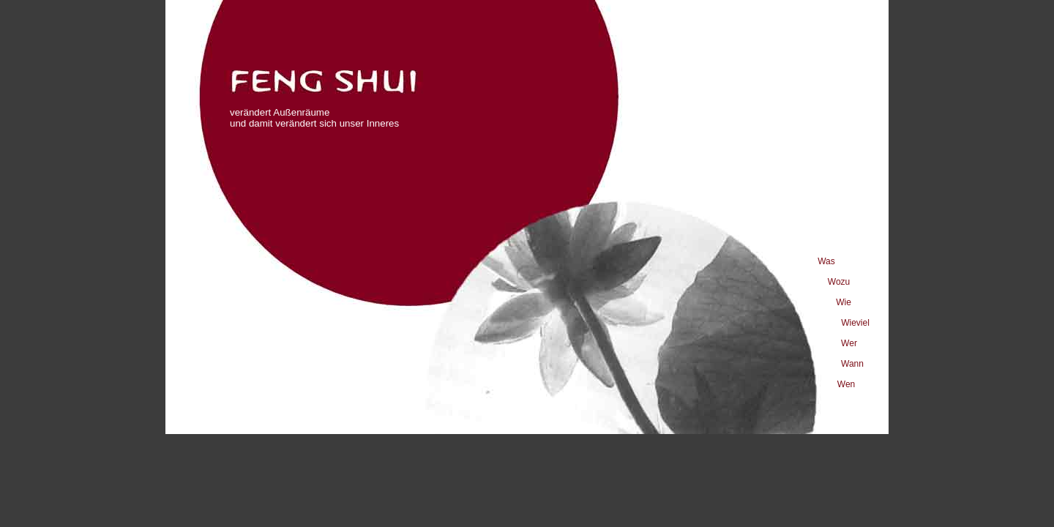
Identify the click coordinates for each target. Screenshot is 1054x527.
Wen (846, 384)
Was (826, 261)
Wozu (839, 282)
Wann (852, 364)
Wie (843, 302)
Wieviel (855, 323)
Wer (849, 343)
